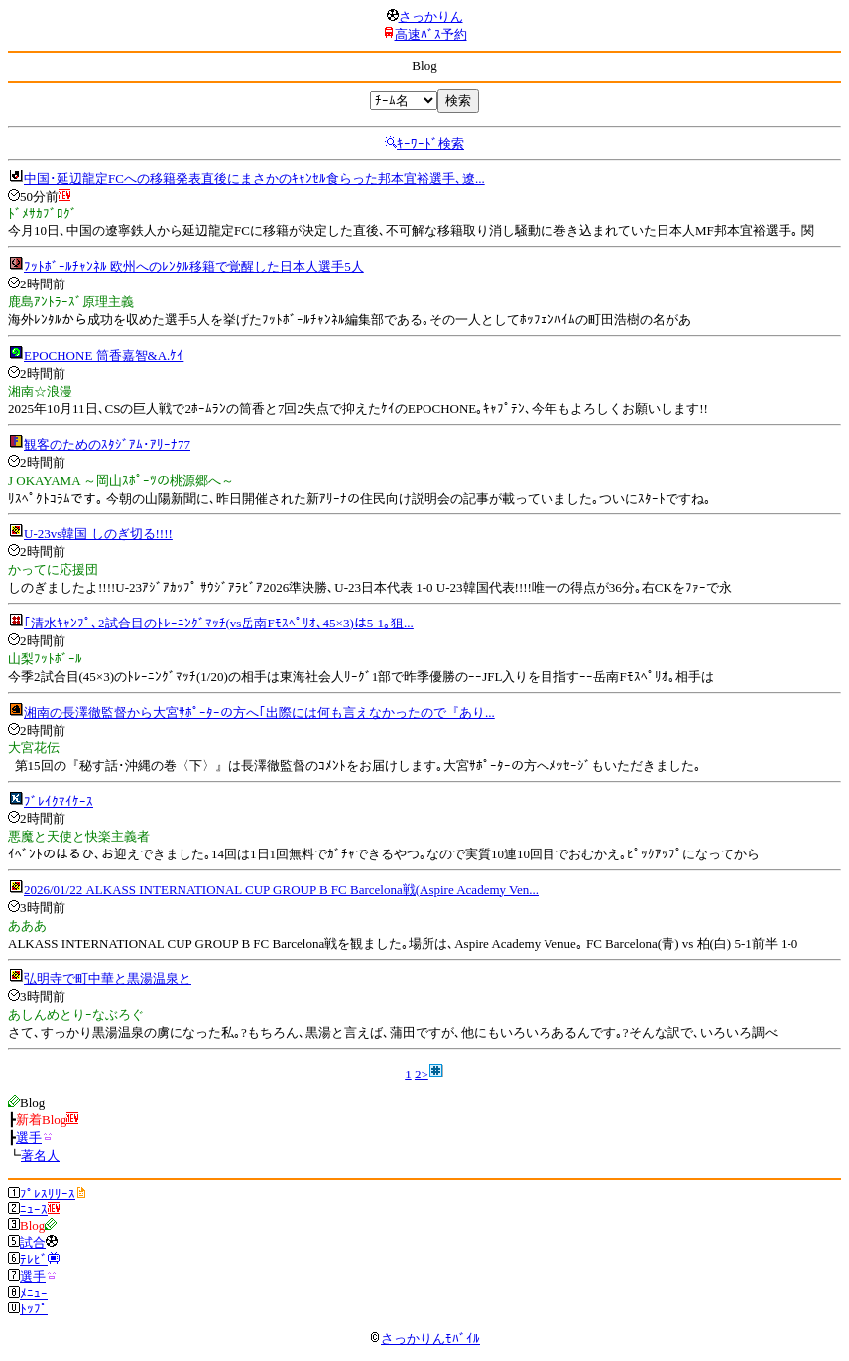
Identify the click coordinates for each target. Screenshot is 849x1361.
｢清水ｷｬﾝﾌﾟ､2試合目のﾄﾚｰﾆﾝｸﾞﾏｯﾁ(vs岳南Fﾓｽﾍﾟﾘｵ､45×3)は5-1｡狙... (219, 623)
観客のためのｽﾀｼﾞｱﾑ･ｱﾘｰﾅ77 (107, 444)
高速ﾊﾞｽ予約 (431, 34)
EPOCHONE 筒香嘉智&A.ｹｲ (103, 355)
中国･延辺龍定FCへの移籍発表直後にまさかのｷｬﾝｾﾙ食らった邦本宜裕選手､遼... (254, 178)
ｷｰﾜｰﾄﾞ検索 (430, 143)
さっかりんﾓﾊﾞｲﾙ (424, 1338)
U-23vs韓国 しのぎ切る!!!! (98, 533)
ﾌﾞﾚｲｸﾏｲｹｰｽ (58, 801)
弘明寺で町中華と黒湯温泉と (107, 978)
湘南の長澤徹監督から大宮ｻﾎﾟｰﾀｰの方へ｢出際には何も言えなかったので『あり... (259, 712)
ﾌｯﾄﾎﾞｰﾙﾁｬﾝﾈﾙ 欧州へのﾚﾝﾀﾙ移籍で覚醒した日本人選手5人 (194, 266)
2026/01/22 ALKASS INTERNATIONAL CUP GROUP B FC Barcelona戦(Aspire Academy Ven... (281, 889)
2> (421, 1074)
